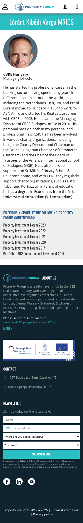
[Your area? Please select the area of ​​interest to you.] (41, 445)
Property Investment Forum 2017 (24, 248)
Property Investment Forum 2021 (24, 236)
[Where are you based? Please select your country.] (41, 436)
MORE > (7, 328)
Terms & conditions (65, 510)
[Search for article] (65, 7)
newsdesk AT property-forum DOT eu (30, 322)
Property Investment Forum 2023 (24, 225)
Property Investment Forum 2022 (24, 230)
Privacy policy (43, 514)
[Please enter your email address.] (41, 428)
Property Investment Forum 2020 (24, 242)
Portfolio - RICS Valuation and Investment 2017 (33, 253)
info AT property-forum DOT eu (31, 387)
